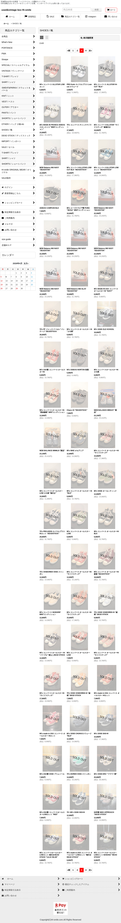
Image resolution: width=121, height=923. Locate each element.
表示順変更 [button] (87, 38)
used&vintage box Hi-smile (16, 10)
